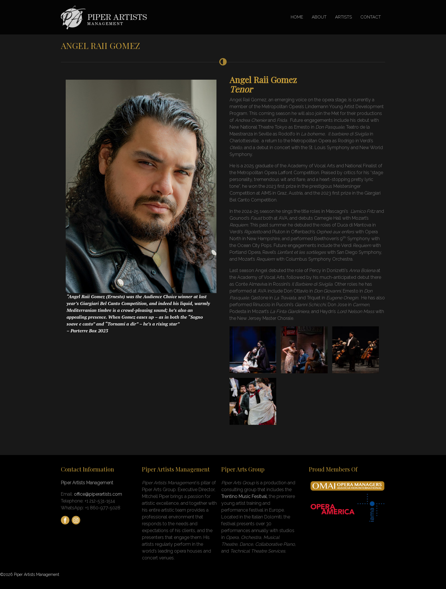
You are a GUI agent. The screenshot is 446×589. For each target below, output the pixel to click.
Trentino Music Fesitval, (245, 496)
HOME (297, 17)
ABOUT (319, 17)
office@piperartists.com (98, 494)
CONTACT (370, 17)
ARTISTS (343, 17)
